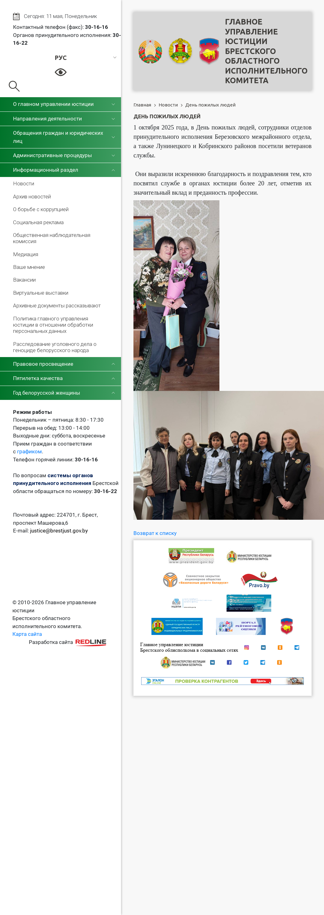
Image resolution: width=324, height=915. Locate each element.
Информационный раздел (45, 170)
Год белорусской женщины (46, 393)
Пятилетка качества (38, 378)
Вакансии (24, 280)
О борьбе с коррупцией (41, 209)
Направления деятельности (47, 119)
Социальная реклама (38, 222)
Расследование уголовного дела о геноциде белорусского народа (55, 347)
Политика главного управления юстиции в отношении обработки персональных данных (53, 324)
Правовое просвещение (43, 364)
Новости (23, 183)
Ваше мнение (29, 267)
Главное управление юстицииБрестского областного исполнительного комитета (266, 51)
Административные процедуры (52, 155)
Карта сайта (27, 634)
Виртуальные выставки (40, 293)
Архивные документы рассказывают (57, 305)
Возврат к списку (155, 533)
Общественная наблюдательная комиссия (51, 238)
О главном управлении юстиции (53, 104)
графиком (29, 451)
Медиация (25, 254)
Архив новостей (32, 196)
